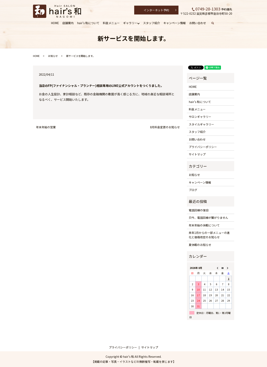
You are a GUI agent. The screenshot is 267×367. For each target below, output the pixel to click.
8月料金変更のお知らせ (165, 127)
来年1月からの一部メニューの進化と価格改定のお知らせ (209, 235)
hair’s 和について (88, 23)
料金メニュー (111, 23)
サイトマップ (197, 154)
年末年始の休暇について (204, 225)
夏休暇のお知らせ (200, 245)
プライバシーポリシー (203, 147)
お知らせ (53, 56)
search (215, 23)
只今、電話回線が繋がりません (208, 218)
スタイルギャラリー (201, 124)
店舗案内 (68, 23)
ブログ (193, 190)
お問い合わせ (197, 23)
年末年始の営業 (46, 127)
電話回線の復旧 (198, 210)
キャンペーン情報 (174, 23)
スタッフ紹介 (151, 23)
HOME (55, 23)
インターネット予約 (156, 10)
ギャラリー (130, 23)
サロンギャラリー (200, 117)
